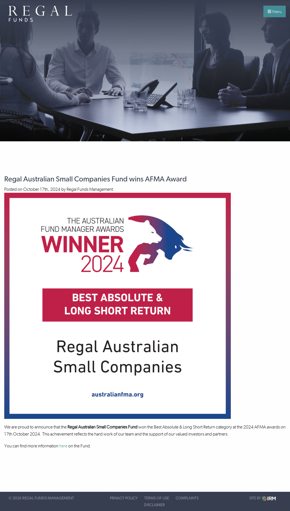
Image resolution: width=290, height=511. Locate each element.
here (63, 446)
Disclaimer (154, 505)
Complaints (187, 498)
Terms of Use (156, 498)
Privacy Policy (124, 498)
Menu (275, 11)
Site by (262, 498)
